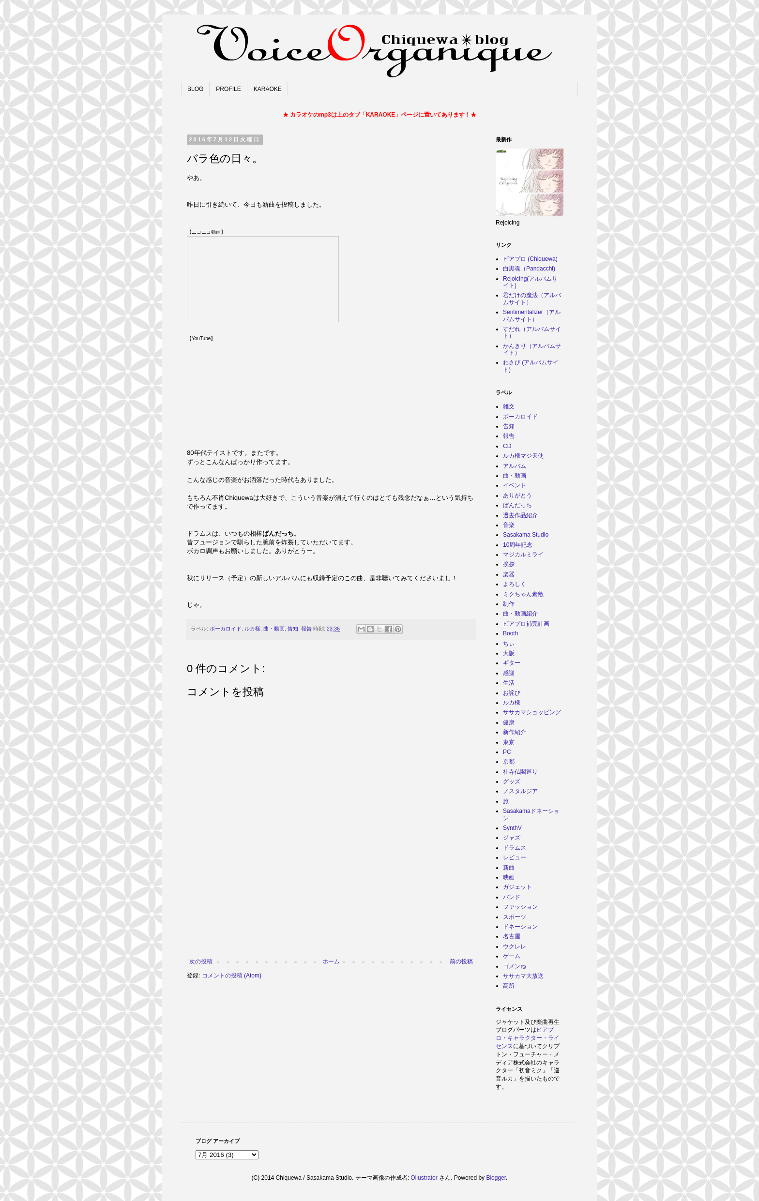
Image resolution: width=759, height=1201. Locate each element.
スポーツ (514, 917)
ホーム (331, 961)
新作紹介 (514, 732)
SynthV (512, 828)
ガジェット (517, 887)
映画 (509, 877)
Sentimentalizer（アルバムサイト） (532, 315)
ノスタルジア (520, 791)
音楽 (509, 525)
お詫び (511, 693)
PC (507, 752)
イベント (514, 485)
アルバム (514, 466)
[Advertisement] (331, 931)
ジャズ (511, 837)
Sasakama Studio (525, 534)
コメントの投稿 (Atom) (231, 975)
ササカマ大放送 (523, 976)
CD (507, 446)
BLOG (195, 89)
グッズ (511, 781)
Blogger (496, 1177)
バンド (511, 897)
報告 (306, 628)
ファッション (520, 906)
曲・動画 (274, 628)
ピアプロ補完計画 (526, 623)
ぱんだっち (517, 505)
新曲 (509, 867)
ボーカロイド (226, 628)
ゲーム (511, 956)
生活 (509, 682)
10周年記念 (517, 544)
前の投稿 (461, 961)
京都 (509, 761)
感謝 (509, 673)
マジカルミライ (523, 554)
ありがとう (517, 495)
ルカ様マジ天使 (523, 455)
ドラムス (514, 847)
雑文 (509, 406)
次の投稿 (201, 961)
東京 (509, 742)
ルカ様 (252, 628)
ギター (511, 663)
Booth (510, 633)
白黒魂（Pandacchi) (529, 268)
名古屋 (511, 936)
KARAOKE (268, 89)
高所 (509, 985)
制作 (509, 603)
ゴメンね (514, 966)
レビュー (514, 857)
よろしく (514, 584)
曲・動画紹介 (520, 613)
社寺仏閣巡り (520, 771)
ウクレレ (514, 946)
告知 (293, 628)
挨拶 (509, 564)
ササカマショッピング (532, 712)
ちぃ (509, 643)
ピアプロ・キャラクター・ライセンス (528, 1038)
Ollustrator (423, 1177)
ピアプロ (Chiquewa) (530, 258)
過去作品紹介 (520, 515)
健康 (509, 722)
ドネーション (520, 926)
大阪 (509, 653)
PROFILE (228, 89)
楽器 (509, 574)
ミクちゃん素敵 (523, 594)
